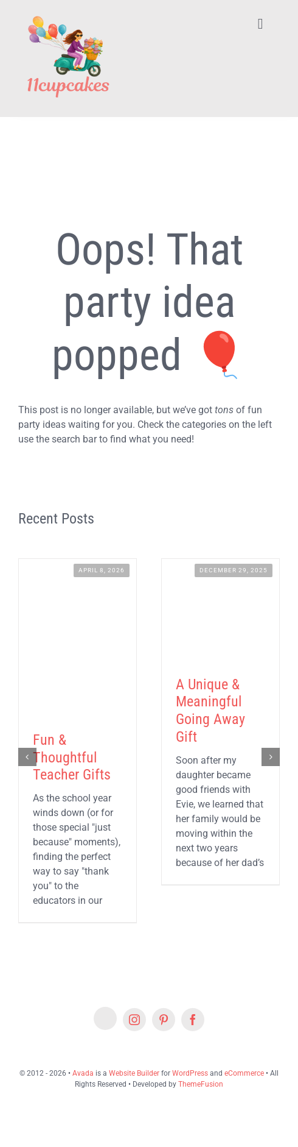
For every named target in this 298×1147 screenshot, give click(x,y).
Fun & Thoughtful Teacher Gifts (72, 757)
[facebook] (192, 1019)
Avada (83, 1073)
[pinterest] (163, 1019)
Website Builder (134, 1073)
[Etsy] (105, 1018)
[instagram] (134, 1019)
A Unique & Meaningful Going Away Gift (210, 710)
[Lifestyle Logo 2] (67, 14)
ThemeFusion (200, 1084)
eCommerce (244, 1073)
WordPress (190, 1073)
